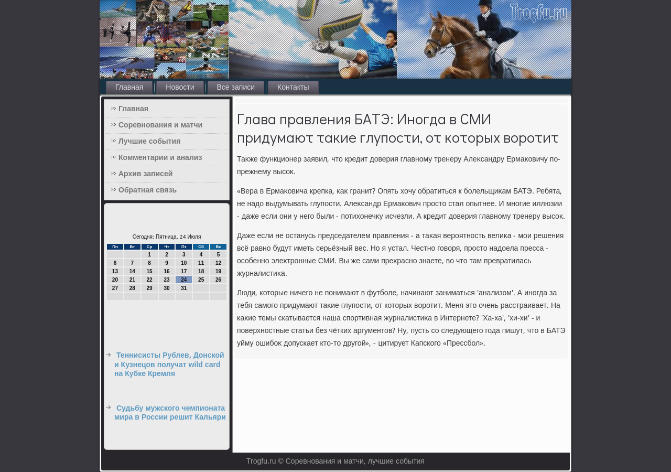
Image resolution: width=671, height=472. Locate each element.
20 (115, 280)
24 (184, 280)
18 (201, 271)
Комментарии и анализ (160, 158)
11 (201, 263)
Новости (180, 87)
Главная (129, 87)
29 (150, 288)
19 (218, 271)
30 (166, 288)
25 (201, 280)
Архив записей (145, 174)
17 (184, 271)
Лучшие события (149, 141)
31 (184, 288)
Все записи (236, 87)
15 (150, 271)
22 (150, 280)
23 (166, 280)
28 (132, 288)
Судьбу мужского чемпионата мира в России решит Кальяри (170, 413)
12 (218, 263)
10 (184, 263)
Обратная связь (147, 190)
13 (115, 271)
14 (132, 271)
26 (218, 280)
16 (166, 271)
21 (132, 280)
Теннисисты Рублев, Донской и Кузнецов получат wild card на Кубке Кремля (169, 364)
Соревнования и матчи (160, 125)
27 (115, 288)
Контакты (293, 87)
